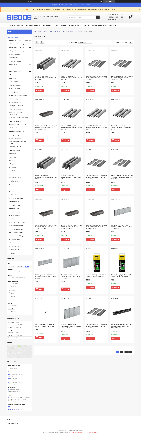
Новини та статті (75, 25)
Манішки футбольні (16, 147)
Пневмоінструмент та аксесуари (72, 31)
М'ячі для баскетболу (16, 229)
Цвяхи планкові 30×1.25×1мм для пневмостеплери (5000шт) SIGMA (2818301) (96, 226)
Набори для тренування (17, 135)
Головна (12, 25)
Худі (11, 174)
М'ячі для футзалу (15, 102)
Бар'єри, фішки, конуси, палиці (19, 128)
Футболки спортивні (16, 177)
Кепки (12, 219)
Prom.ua (79, 430)
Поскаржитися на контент (76, 432)
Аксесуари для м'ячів (16, 106)
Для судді (13, 157)
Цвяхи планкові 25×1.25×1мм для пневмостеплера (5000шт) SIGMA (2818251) (122, 77)
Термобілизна (14, 201)
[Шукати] (98, 17)
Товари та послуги (42, 31)
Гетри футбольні (15, 92)
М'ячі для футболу (15, 99)
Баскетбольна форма (16, 225)
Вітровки (13, 195)
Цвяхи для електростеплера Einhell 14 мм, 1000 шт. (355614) (45, 325)
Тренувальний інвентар (17, 131)
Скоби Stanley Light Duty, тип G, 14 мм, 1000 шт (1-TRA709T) (96, 275)
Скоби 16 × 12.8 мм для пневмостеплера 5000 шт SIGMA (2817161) (121, 127)
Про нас (20, 25)
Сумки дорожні (14, 243)
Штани (12, 191)
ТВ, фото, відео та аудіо (17, 44)
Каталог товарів (13, 37)
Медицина (13, 153)
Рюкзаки (12, 253)
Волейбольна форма (16, 232)
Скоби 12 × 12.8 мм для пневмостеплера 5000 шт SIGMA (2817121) (71, 127)
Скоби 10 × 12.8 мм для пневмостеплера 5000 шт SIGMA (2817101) (96, 127)
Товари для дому (15, 71)
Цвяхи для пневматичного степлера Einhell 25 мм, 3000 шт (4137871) (45, 276)
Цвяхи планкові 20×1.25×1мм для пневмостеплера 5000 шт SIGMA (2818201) (96, 177)
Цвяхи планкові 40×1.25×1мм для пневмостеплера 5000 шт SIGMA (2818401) (96, 77)
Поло (11, 184)
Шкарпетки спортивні (16, 212)
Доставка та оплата (33, 25)
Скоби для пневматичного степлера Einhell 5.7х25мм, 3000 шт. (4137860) (121, 226)
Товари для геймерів (16, 75)
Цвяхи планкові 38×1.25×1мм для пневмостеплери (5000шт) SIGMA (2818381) (46, 127)
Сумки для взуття (15, 246)
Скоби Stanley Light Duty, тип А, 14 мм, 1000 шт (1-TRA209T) (121, 275)
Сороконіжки (14, 82)
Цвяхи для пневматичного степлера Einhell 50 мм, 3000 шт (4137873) (71, 276)
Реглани (12, 171)
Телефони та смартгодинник (19, 40)
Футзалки (13, 78)
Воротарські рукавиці (16, 109)
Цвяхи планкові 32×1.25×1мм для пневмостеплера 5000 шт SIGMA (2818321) (122, 177)
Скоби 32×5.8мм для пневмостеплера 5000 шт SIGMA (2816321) (71, 177)
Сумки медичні (14, 250)
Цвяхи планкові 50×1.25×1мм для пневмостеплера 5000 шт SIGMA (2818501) (96, 326)
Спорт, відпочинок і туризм (18, 51)
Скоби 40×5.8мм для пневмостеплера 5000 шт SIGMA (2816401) (45, 77)
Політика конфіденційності (91, 432)
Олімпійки (13, 167)
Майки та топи (14, 181)
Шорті (12, 188)
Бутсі (11, 68)
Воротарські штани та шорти (19, 117)
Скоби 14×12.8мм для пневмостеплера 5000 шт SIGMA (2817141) (71, 77)
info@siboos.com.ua (16, 409)
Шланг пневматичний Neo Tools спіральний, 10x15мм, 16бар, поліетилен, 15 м (121, 326)
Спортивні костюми (16, 164)
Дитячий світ (14, 64)
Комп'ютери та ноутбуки (17, 47)
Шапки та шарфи (15, 215)
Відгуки (86, 25)
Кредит (63, 25)
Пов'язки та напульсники (17, 222)
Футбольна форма (15, 85)
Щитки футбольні (15, 138)
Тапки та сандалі (15, 208)
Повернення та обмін (50, 25)
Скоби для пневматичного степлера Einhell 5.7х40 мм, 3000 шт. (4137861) (71, 326)
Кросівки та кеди (15, 205)
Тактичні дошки (15, 150)
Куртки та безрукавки (16, 198)
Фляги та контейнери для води (18, 142)
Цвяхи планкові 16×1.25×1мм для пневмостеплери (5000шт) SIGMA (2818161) (46, 226)
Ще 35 (12, 299)
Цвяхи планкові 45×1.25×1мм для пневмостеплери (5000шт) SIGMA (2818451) (71, 226)
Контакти (112, 25)
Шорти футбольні (15, 88)
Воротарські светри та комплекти (17, 113)
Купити (40, 90)
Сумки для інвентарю (16, 239)
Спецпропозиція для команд (18, 95)
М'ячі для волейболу (16, 236)
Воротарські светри (16, 121)
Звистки (12, 160)
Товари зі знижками (99, 25)
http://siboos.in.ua (15, 407)
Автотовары (14, 58)
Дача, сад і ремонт (55, 31)
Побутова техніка (15, 61)
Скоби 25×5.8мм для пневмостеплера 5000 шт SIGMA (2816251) (45, 177)
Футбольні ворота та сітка (18, 124)
